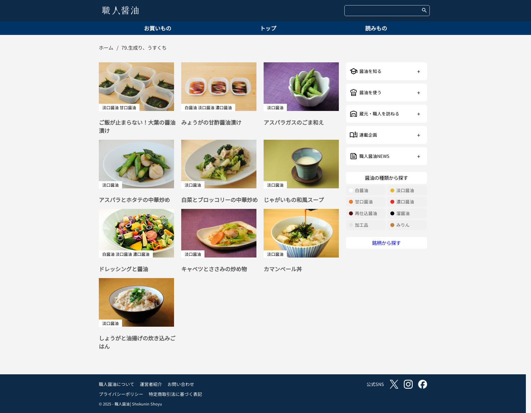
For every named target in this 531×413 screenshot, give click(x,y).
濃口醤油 (402, 202)
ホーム (106, 47)
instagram (408, 384)
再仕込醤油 (363, 213)
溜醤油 (400, 213)
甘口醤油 (361, 202)
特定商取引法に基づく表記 (175, 394)
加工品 (358, 225)
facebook (422, 384)
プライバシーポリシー (121, 394)
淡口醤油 (402, 190)
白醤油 (358, 190)
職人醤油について (116, 384)
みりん (400, 225)
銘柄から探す (386, 242)
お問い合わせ (181, 384)
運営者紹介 (151, 384)
